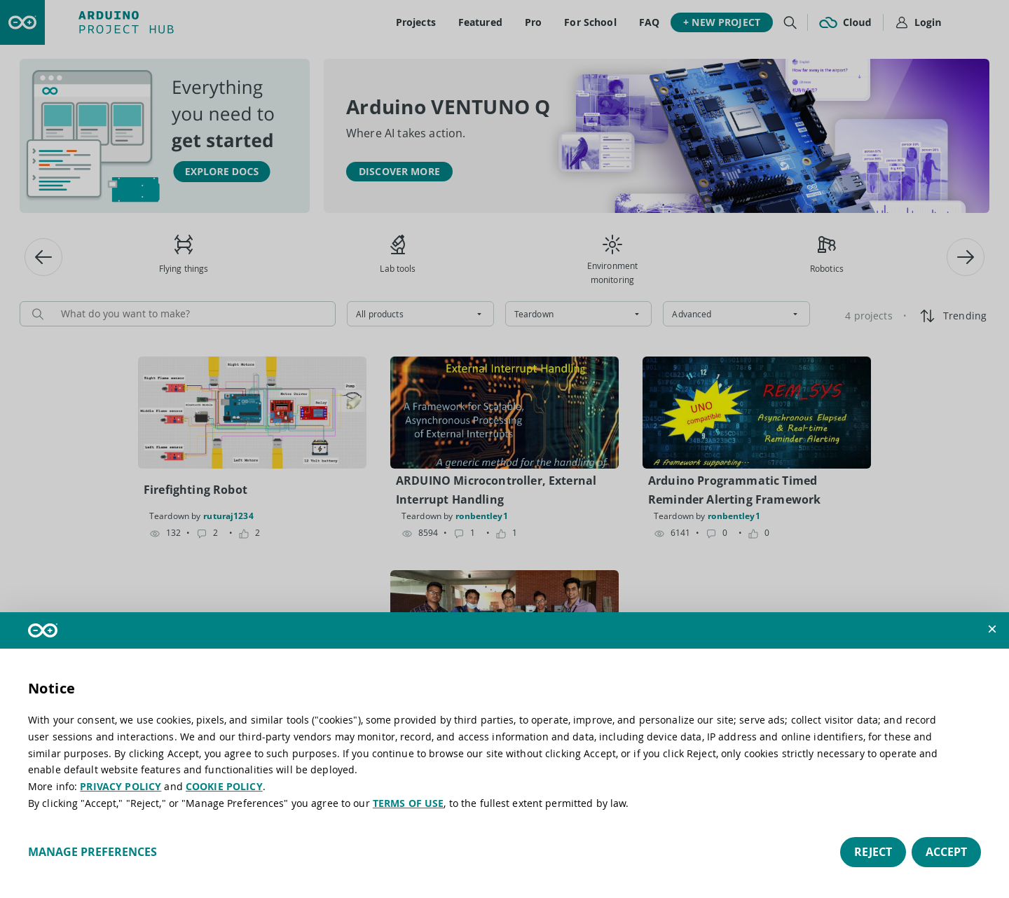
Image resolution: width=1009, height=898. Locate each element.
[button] (992, 629)
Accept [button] (946, 851)
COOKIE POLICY (224, 786)
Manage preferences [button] (92, 851)
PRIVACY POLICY (120, 786)
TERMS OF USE (408, 803)
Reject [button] (873, 851)
